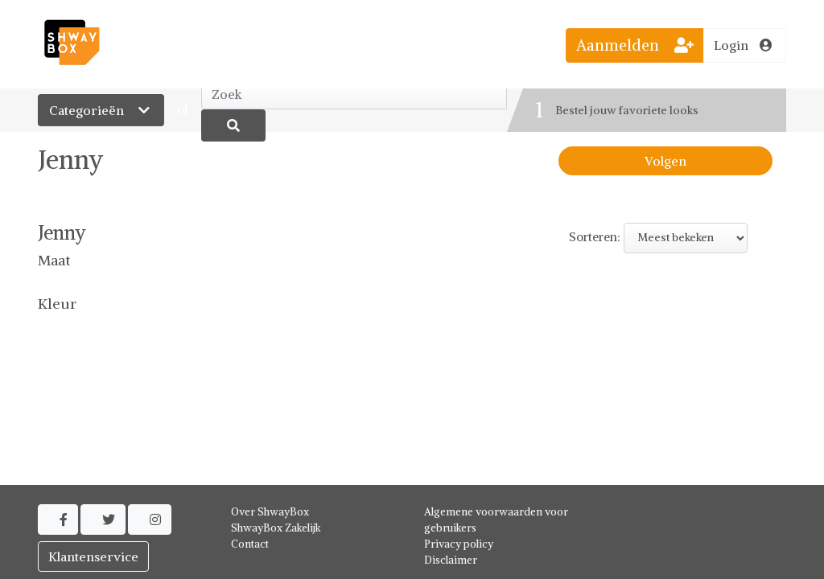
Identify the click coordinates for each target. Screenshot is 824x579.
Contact (250, 544)
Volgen (665, 161)
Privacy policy (458, 544)
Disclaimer (450, 560)
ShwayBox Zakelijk (276, 528)
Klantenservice (93, 556)
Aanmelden (635, 45)
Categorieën (101, 110)
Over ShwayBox (270, 512)
